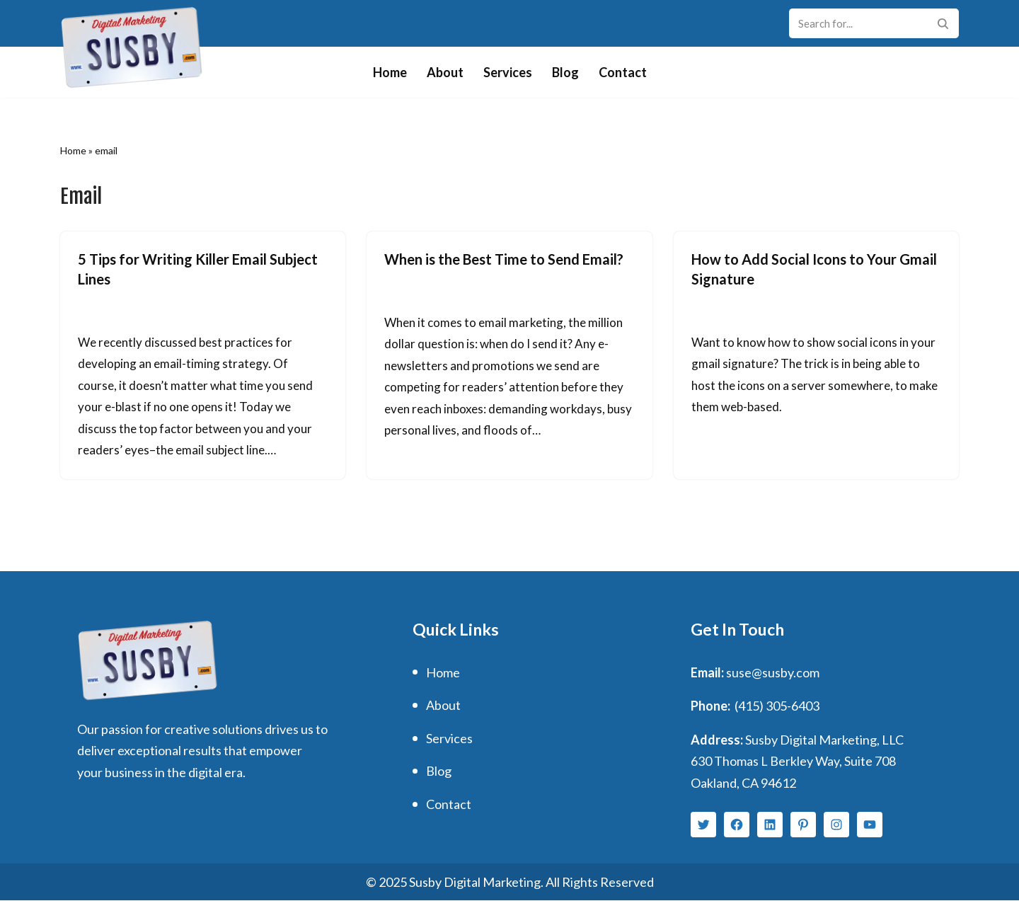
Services (507, 72)
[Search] (858, 23)
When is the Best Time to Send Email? (503, 259)
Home (390, 72)
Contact (623, 72)
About (445, 72)
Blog (565, 72)
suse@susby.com (772, 672)
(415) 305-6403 (777, 706)
